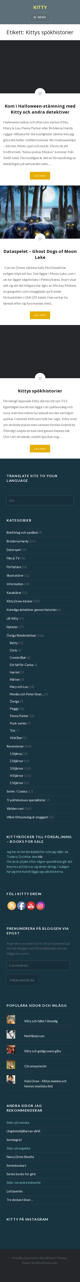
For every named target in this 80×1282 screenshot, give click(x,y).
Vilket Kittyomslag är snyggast (27, 817)
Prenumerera (22, 980)
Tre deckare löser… (20, 1200)
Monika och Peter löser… (27, 694)
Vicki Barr (16, 738)
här (40, 856)
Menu (42, 17)
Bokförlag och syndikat (22, 532)
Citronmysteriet (35, 1066)
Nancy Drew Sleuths (20, 1157)
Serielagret (14, 1140)
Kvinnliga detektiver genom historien (32, 610)
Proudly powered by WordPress (33, 1258)
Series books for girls (21, 1174)
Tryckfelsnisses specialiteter (26, 800)
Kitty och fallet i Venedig (41, 1021)
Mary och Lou (19, 687)
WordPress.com (46, 1263)
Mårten (15, 679)
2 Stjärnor (16, 761)
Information (15, 584)
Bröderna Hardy (17, 541)
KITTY (40, 7)
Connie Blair (18, 657)
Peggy (14, 708)
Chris (13, 650)
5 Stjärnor (16, 783)
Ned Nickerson (34, 1036)
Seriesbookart (16, 1165)
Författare (14, 567)
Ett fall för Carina (21, 665)
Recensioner (15, 746)
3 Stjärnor (16, 768)
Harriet (15, 672)
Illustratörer (15, 575)
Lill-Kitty (12, 618)
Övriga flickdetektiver (21, 635)
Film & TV (13, 558)
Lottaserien (15, 1191)
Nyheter (12, 627)
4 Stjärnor (16, 775)
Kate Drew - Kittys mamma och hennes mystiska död (45, 1083)
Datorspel (13, 550)
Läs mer (40, 175)
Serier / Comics (17, 791)
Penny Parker (19, 716)
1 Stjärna (16, 754)
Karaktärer (14, 593)
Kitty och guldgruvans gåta (42, 1051)
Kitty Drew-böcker (20, 601)
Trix (12, 730)
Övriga (14, 701)
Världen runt (15, 808)
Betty (13, 643)
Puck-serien (18, 723)
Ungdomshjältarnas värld (23, 1131)
